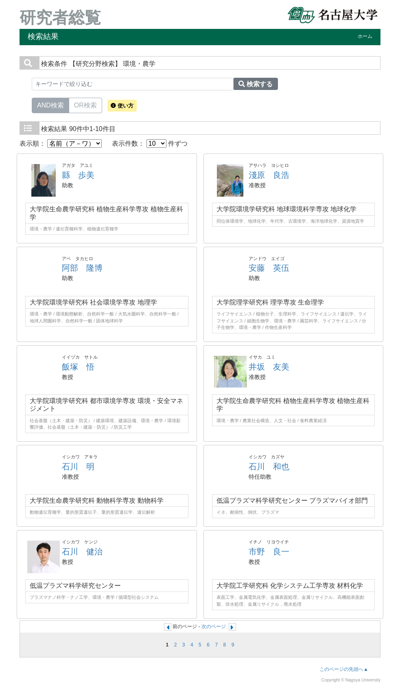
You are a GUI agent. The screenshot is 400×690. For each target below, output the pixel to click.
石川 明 (78, 466)
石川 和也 (269, 466)
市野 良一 (269, 551)
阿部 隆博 (82, 267)
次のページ (213, 626)
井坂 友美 (269, 366)
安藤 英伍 (269, 267)
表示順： (61, 143)
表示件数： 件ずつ (150, 143)
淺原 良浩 (269, 175)
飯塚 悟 (78, 366)
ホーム (365, 36)
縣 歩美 (78, 175)
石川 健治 (82, 551)
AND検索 (50, 105)
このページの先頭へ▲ (343, 669)
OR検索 (85, 105)
